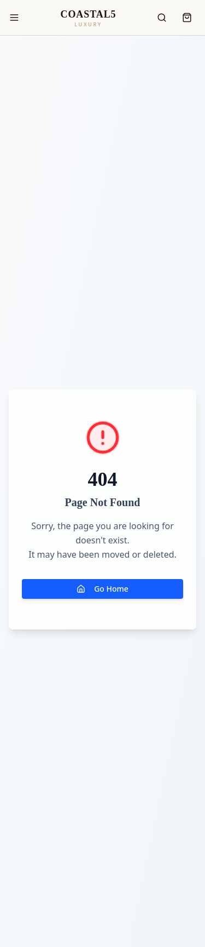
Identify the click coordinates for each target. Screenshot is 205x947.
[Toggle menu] (14, 17)
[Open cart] (187, 17)
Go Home (102, 588)
